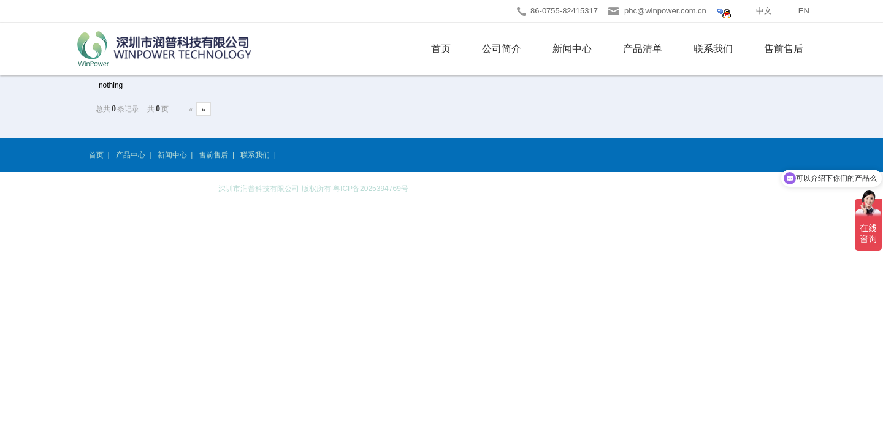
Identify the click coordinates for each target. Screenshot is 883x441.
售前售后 (783, 48)
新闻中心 (572, 48)
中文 (764, 10)
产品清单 (642, 48)
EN (803, 10)
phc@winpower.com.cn (665, 10)
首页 (441, 48)
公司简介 (501, 48)
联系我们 (713, 48)
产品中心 (130, 155)
